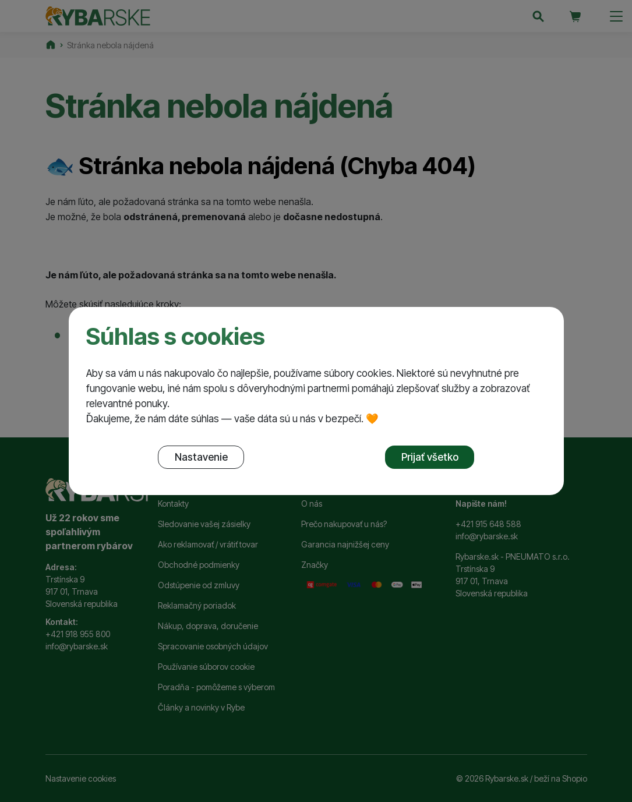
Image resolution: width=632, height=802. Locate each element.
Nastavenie (201, 457)
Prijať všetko (429, 457)
